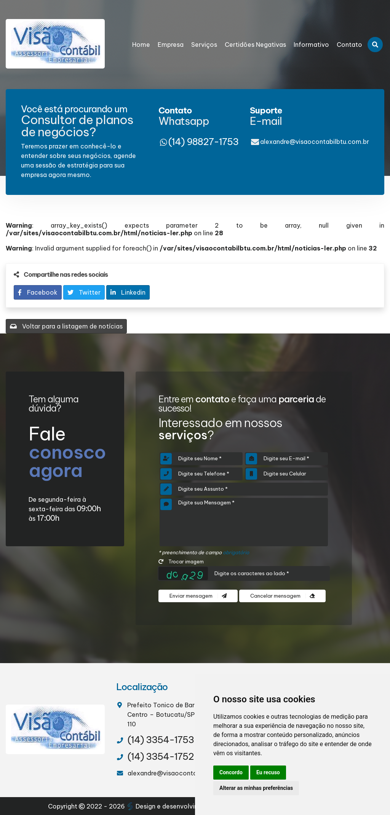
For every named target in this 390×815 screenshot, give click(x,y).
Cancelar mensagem (282, 596)
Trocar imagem (181, 561)
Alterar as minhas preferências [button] (256, 788)
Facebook (38, 292)
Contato (349, 44)
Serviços (204, 44)
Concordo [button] (231, 772)
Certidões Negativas (255, 44)
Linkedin (127, 292)
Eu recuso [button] (268, 772)
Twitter (84, 292)
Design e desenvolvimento (171, 806)
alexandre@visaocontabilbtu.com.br (314, 141)
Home (141, 44)
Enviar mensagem (198, 596)
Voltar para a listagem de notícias (66, 326)
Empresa (171, 44)
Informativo (311, 44)
